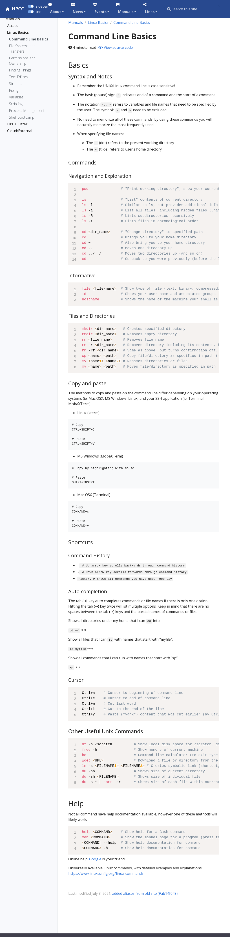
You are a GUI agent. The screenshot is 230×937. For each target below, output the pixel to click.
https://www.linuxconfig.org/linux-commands (106, 873)
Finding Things (20, 70)
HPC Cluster (17, 124)
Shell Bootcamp (21, 117)
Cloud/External (19, 130)
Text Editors (18, 76)
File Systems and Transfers (22, 48)
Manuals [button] (125, 11)
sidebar (42, 6)
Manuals (12, 18)
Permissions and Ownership (22, 61)
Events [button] (100, 11)
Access (12, 25)
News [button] (78, 11)
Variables (16, 97)
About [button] (55, 11)
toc (38, 11)
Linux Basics (18, 32)
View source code (115, 47)
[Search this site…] (192, 9)
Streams (15, 83)
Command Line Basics (28, 39)
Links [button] (150, 11)
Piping (13, 90)
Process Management (26, 110)
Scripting (15, 103)
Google (95, 859)
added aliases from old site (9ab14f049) (145, 893)
